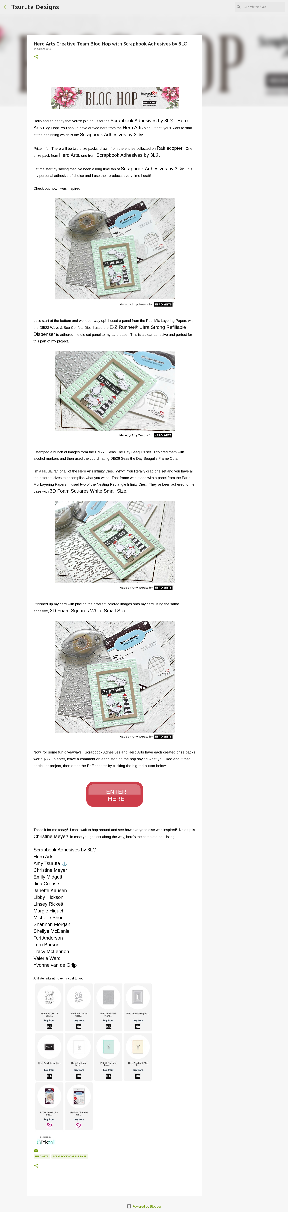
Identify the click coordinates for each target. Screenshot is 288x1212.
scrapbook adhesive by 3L (69, 1156)
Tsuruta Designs (35, 6)
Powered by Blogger (144, 1206)
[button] (36, 57)
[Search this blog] (264, 7)
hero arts (41, 1156)
